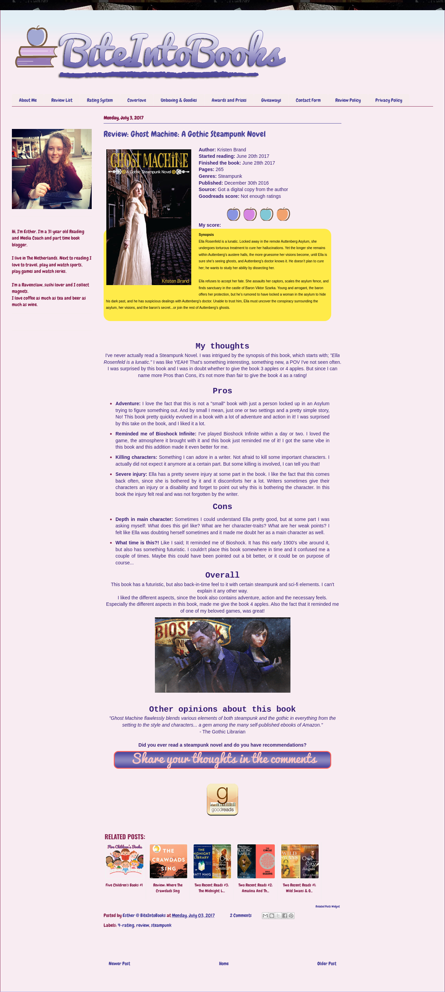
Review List (61, 100)
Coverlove (136, 100)
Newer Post (119, 963)
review (142, 925)
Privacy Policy (388, 100)
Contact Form (308, 100)
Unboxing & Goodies (179, 100)
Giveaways (271, 100)
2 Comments (241, 915)
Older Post (326, 963)
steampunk (161, 925)
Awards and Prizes (229, 100)
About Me (28, 100)
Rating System (100, 100)
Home (224, 963)
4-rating (126, 925)
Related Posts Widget (328, 906)
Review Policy (348, 100)
